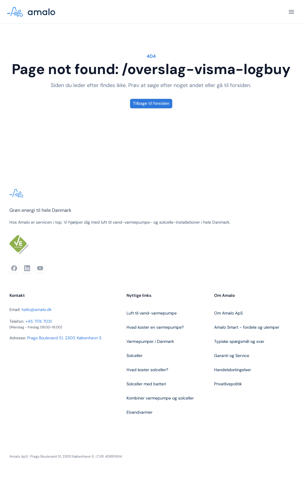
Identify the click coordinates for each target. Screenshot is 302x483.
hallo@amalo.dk (37, 309)
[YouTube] (40, 268)
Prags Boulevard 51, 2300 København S (64, 337)
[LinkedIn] (27, 268)
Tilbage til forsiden (151, 103)
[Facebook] (14, 268)
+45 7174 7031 (38, 321)
